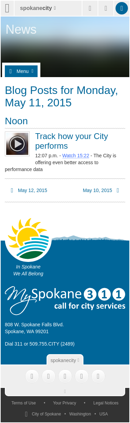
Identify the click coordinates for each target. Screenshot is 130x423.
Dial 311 (13, 344)
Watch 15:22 (75, 155)
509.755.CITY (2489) (52, 344)
